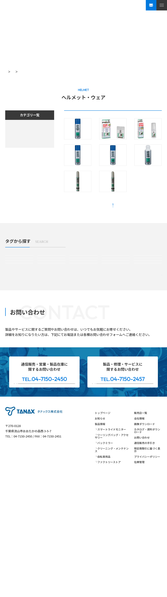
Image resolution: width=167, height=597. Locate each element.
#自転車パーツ (115, 358)
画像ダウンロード (144, 543)
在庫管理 (139, 582)
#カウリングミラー (51, 344)
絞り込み (142, 379)
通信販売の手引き (144, 563)
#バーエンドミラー (83, 344)
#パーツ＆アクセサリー (116, 329)
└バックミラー (104, 563)
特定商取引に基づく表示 (147, 569)
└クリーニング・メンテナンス (112, 569)
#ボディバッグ (51, 329)
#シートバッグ (115, 313)
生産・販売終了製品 (137, 115)
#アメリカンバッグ (19, 329)
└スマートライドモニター (110, 549)
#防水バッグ (83, 329)
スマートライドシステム (22, 129)
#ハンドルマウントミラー (19, 344)
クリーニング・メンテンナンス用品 (28, 150)
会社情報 (139, 538)
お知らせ (100, 538)
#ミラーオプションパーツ (115, 344)
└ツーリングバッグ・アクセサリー (112, 556)
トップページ (12, 71)
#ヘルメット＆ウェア (83, 358)
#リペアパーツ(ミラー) (51, 358)
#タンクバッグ (83, 313)
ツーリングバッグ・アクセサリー (27, 136)
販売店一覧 (140, 532)
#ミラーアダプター (148, 344)
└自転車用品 (102, 576)
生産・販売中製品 (88, 115)
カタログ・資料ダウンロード (147, 550)
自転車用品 (16, 157)
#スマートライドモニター (19, 313)
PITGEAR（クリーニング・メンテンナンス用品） (54, 71)
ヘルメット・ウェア (100, 71)
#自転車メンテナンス (148, 358)
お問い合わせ (142, 557)
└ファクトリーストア (108, 582)
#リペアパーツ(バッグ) (147, 329)
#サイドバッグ (147, 313)
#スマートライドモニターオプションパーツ (51, 313)
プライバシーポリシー (147, 576)
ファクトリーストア (19, 164)
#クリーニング (19, 358)
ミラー (13, 143)
